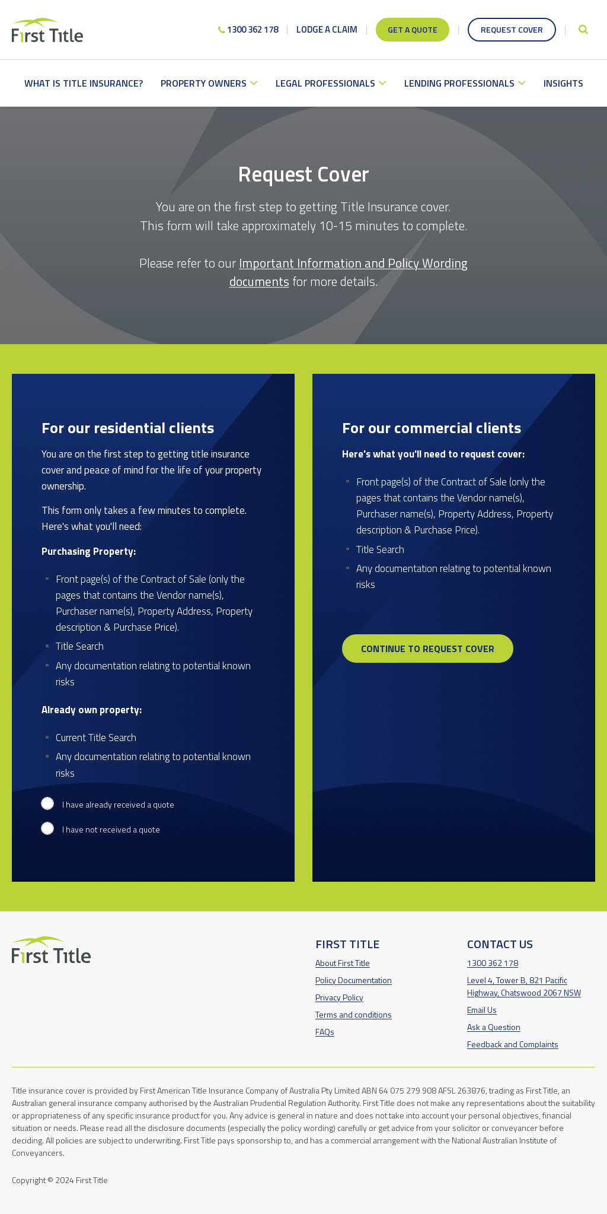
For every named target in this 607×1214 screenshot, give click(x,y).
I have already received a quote (118, 804)
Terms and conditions (353, 1014)
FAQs (324, 1031)
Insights (563, 83)
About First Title (342, 962)
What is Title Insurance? (83, 83)
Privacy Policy (339, 997)
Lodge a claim (326, 29)
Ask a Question (493, 1027)
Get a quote (412, 29)
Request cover (512, 29)
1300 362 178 (248, 29)
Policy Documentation (353, 980)
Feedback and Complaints (512, 1044)
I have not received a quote (111, 829)
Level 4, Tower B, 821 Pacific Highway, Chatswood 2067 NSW (524, 986)
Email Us (482, 1009)
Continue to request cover (427, 648)
